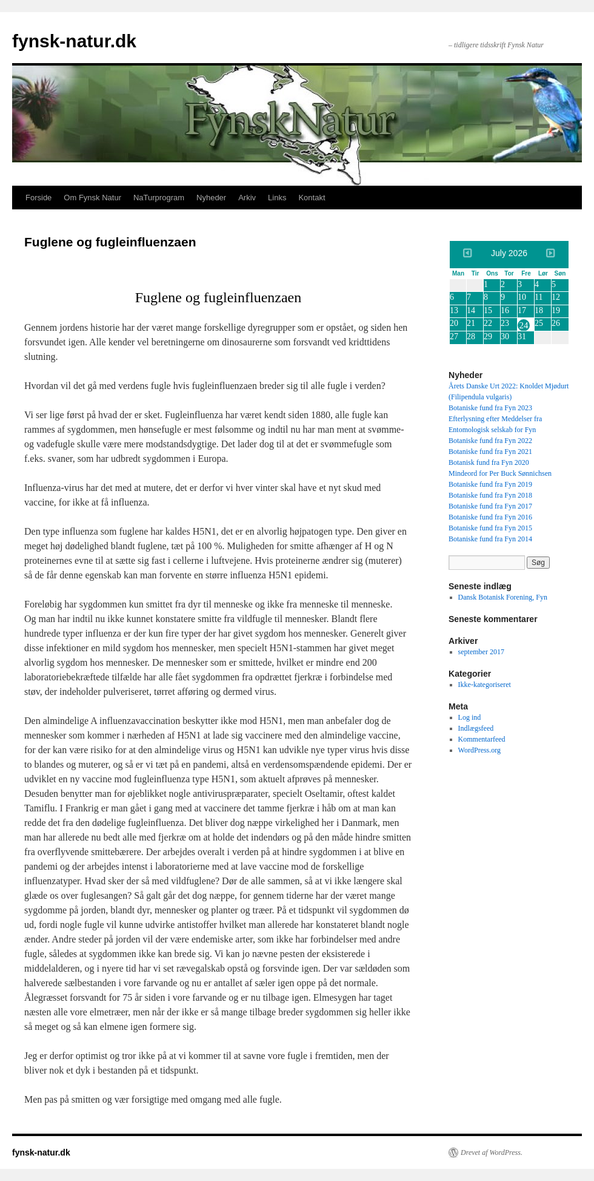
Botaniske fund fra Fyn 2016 (490, 517)
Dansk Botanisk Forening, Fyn (502, 597)
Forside (38, 197)
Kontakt (311, 197)
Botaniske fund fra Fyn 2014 (490, 539)
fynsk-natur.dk (74, 41)
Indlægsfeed (476, 728)
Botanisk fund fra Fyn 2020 (489, 462)
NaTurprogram (158, 197)
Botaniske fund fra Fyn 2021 (490, 451)
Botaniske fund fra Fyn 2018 (490, 495)
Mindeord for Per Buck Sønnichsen (500, 473)
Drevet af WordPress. (491, 1152)
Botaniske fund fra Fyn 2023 (490, 408)
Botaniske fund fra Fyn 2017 (490, 506)
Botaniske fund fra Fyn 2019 (490, 484)
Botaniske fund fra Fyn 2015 (490, 528)
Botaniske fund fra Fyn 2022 (490, 440)
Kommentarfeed (482, 739)
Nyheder (211, 197)
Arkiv (247, 197)
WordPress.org (479, 750)
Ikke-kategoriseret (484, 684)
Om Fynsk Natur (92, 197)
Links (277, 197)
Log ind (469, 717)
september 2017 (481, 652)
